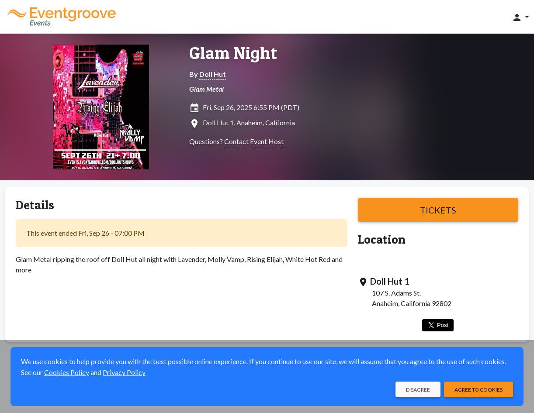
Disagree (418, 389)
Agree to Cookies (478, 389)
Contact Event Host (254, 141)
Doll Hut (212, 74)
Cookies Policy (66, 372)
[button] (520, 17)
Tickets (438, 210)
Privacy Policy (124, 372)
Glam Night (233, 53)
